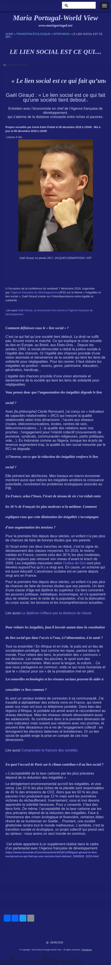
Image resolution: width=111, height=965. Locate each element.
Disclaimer (87, 949)
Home (9, 34)
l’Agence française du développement (34, 292)
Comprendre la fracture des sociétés (49, 750)
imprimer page (17, 65)
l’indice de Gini (75, 563)
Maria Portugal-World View (55, 18)
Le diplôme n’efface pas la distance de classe (56, 613)
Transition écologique (33, 34)
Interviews (61, 34)
